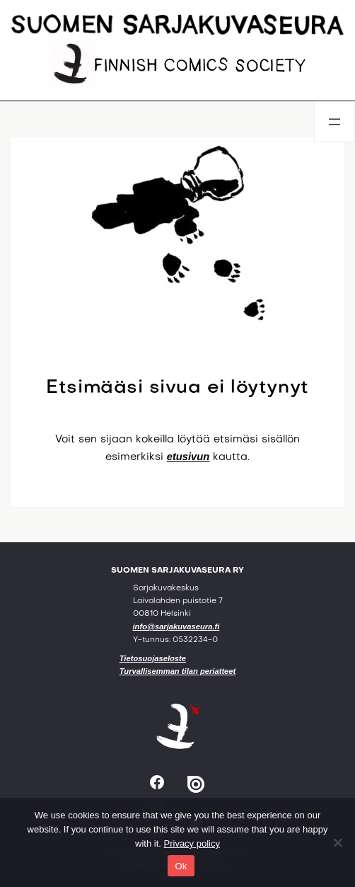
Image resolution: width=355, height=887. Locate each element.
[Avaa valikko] (334, 121)
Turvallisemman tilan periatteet (178, 671)
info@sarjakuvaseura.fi (176, 626)
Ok (181, 866)
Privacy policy (192, 843)
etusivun (188, 456)
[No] (337, 842)
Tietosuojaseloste (153, 658)
